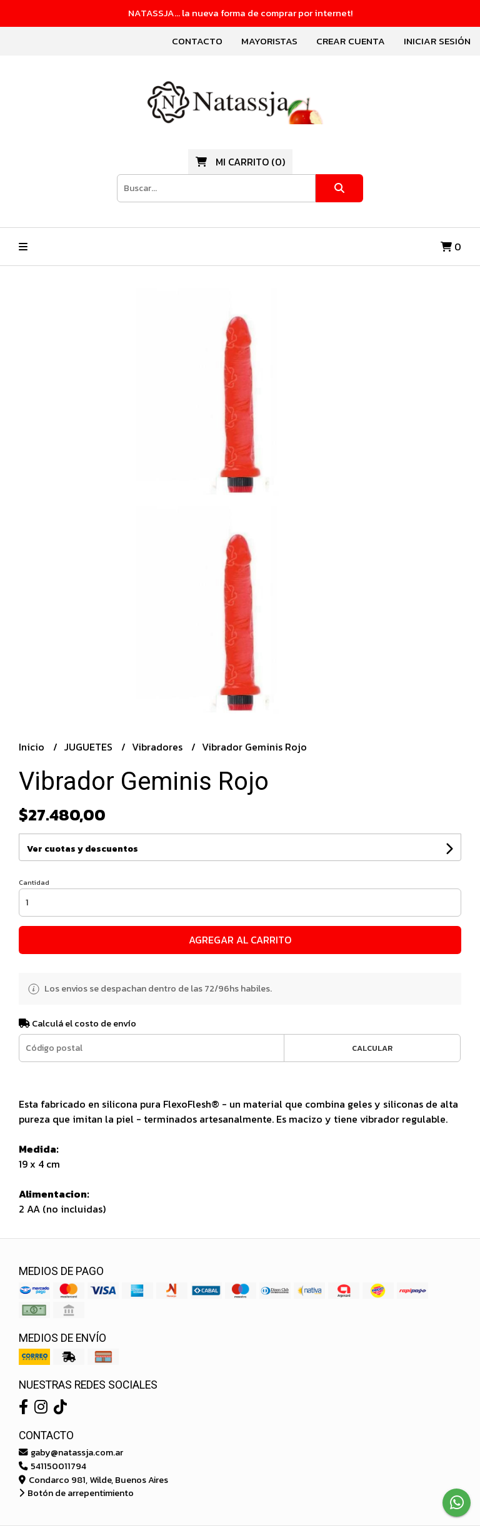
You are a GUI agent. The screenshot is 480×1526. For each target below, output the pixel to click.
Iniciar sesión (437, 41)
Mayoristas (269, 41)
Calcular (372, 1048)
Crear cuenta (350, 41)
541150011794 (52, 1466)
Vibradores (158, 746)
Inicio (33, 746)
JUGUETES (89, 746)
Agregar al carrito (240, 939)
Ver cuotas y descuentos (82, 848)
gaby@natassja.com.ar (71, 1452)
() (240, 161)
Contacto (197, 41)
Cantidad (34, 882)
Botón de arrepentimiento (76, 1493)
